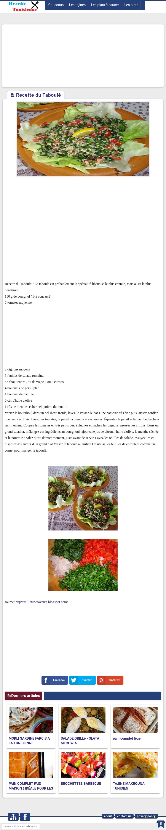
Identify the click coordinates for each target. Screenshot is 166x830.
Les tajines (77, 5)
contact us (124, 816)
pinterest (110, 680)
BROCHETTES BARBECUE (81, 784)
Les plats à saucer (105, 5)
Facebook (54, 680)
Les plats (131, 5)
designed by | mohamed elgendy (20, 826)
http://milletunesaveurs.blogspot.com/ (42, 602)
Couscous (56, 5)
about (108, 816)
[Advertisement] (83, 56)
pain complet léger (127, 738)
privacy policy (146, 816)
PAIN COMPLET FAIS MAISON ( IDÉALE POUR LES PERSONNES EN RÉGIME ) (31, 788)
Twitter (81, 680)
